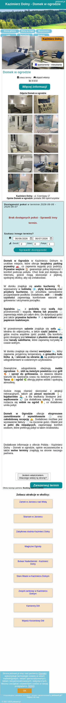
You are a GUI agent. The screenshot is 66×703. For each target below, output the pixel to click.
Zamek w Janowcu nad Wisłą (33, 502)
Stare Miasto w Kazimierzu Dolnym (33, 576)
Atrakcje (41, 35)
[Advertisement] (33, 665)
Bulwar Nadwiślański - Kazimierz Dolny (33, 562)
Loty (8, 35)
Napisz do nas (33, 697)
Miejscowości (43, 31)
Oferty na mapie (27, 31)
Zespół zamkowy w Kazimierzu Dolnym (32, 592)
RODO (31, 686)
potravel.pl (60, 1)
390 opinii (46, 198)
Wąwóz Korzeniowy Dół (33, 621)
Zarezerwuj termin (46, 485)
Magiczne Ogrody (33, 546)
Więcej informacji (34, 86)
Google (42, 673)
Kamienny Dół (33, 606)
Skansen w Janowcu (33, 516)
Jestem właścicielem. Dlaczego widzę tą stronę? (33, 476)
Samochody (25, 35)
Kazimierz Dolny (52, 39)
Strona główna (10, 31)
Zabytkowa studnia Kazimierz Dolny (33, 531)
